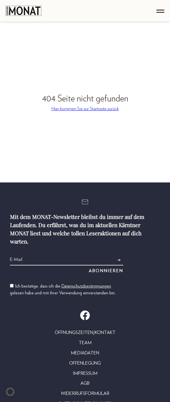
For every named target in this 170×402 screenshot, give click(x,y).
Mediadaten (85, 353)
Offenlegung (85, 363)
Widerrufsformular (85, 393)
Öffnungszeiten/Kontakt (85, 332)
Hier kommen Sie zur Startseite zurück (85, 109)
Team (85, 343)
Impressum (85, 373)
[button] (10, 392)
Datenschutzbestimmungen (86, 286)
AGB (85, 383)
